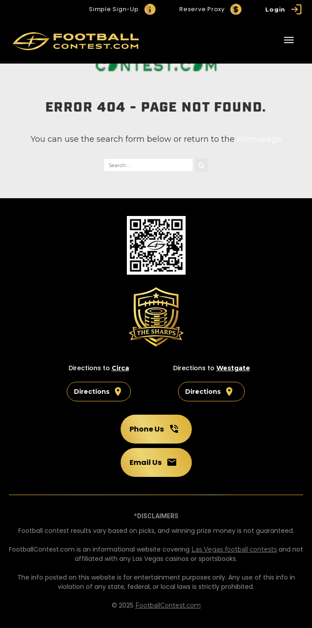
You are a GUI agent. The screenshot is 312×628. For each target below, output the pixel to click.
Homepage (259, 139)
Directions (99, 391)
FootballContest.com (168, 605)
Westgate (233, 368)
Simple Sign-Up (123, 9)
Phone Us (154, 429)
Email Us (153, 462)
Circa (120, 368)
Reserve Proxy (211, 9)
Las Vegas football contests (234, 549)
